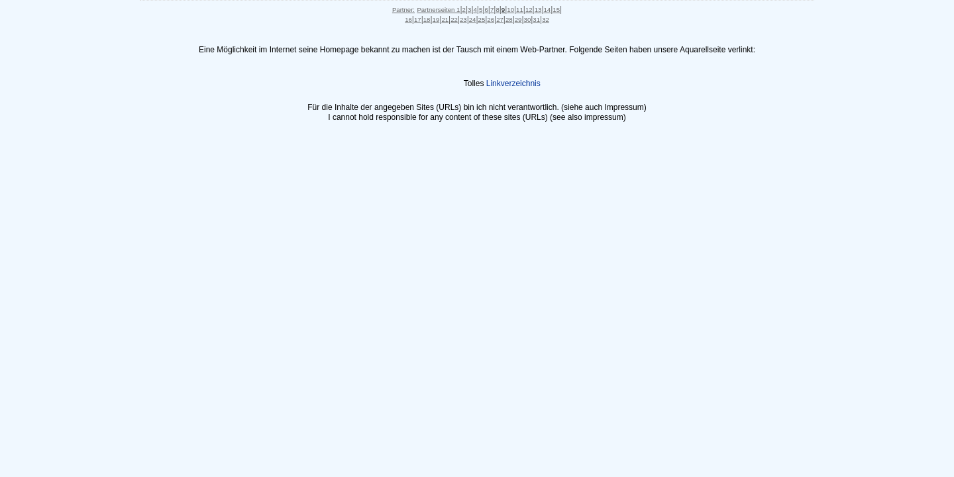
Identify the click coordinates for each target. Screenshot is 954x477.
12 (529, 9)
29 (518, 19)
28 (509, 19)
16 (408, 19)
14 (547, 9)
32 (545, 19)
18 (427, 19)
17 (417, 19)
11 (519, 9)
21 (445, 19)
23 (463, 19)
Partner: (403, 9)
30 (527, 19)
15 (556, 9)
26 (490, 19)
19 (436, 19)
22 (454, 19)
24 (472, 19)
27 (500, 19)
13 (538, 9)
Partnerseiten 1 (438, 9)
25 (482, 19)
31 (536, 19)
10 (510, 9)
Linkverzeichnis (513, 83)
